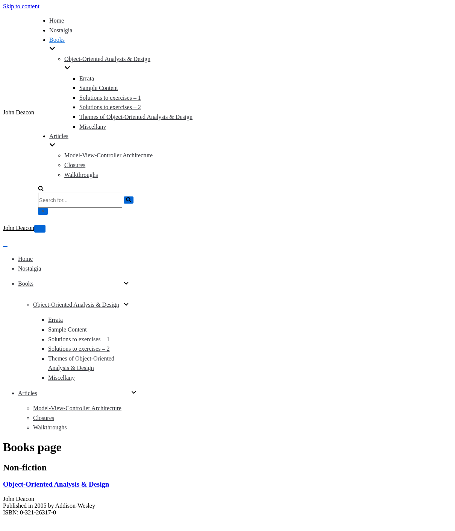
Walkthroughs (81, 175)
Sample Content (98, 88)
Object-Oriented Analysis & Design (56, 484)
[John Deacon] (18, 112)
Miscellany (92, 126)
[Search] (41, 189)
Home (56, 20)
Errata (86, 78)
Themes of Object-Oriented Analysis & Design (136, 117)
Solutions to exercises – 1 (110, 97)
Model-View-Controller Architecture (108, 155)
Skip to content (21, 6)
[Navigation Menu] (40, 229)
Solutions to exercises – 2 (110, 107)
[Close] (43, 211)
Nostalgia (60, 30)
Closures (74, 165)
